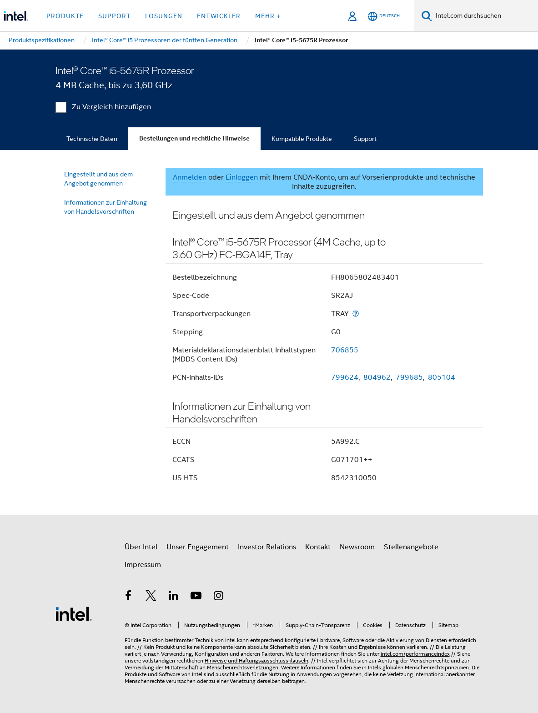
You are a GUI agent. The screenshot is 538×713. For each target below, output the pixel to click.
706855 (344, 350)
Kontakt (318, 547)
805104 (441, 377)
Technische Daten (91, 139)
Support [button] (114, 16)
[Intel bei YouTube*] (196, 597)
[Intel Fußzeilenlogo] (73, 613)
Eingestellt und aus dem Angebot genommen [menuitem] (98, 178)
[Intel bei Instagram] (218, 597)
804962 (377, 377)
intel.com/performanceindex (415, 653)
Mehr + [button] (268, 16)
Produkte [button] (65, 16)
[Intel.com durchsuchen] (485, 16)
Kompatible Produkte (302, 139)
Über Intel (141, 547)
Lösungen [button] (163, 16)
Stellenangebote (411, 547)
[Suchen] (427, 15)
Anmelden (189, 177)
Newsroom (357, 547)
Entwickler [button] (219, 16)
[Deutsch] (384, 16)
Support (365, 139)
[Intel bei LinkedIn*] (173, 597)
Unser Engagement (197, 547)
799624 (344, 377)
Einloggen (242, 177)
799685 (409, 377)
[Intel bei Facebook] (128, 597)
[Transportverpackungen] (356, 313)
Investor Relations (267, 547)
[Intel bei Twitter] (151, 597)
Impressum (143, 564)
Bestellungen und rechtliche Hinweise (194, 138)
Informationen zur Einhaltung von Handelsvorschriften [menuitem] (105, 207)
